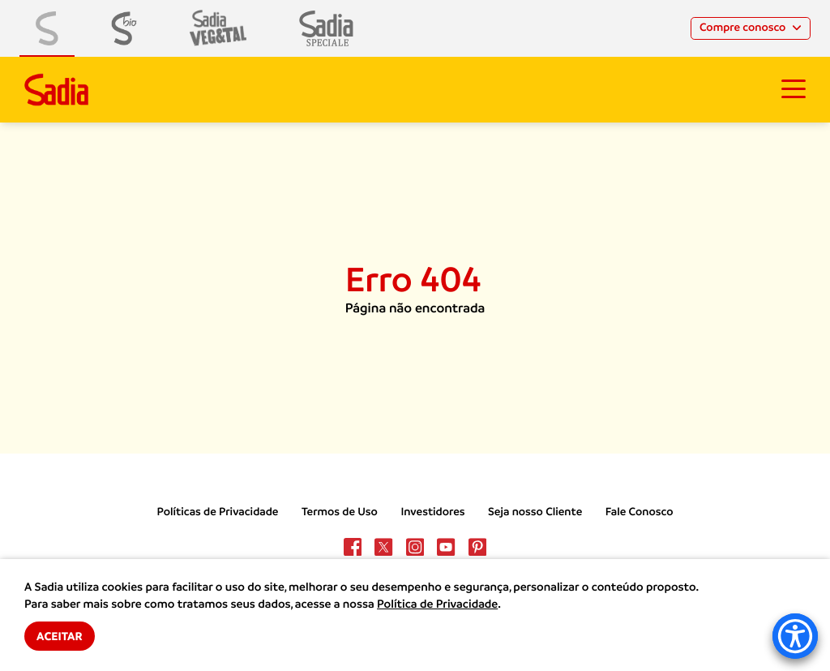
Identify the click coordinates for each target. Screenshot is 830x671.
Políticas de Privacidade (218, 511)
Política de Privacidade (437, 604)
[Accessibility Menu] (795, 636)
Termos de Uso (340, 511)
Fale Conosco (639, 511)
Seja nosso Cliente (535, 511)
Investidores (432, 511)
